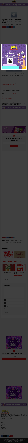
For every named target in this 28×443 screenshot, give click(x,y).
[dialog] (14, 57)
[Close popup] (26, 44)
